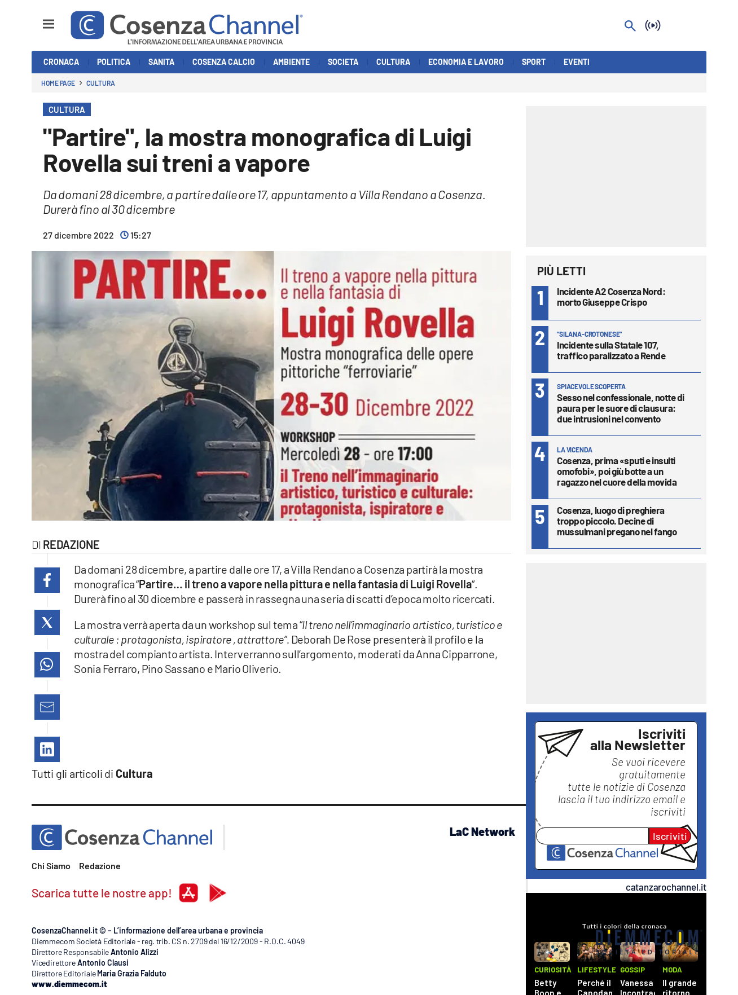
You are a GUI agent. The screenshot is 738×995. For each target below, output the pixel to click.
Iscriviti (670, 836)
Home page (58, 83)
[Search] (630, 26)
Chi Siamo (51, 865)
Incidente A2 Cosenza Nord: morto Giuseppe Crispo (611, 296)
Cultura (100, 83)
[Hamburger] (38, 18)
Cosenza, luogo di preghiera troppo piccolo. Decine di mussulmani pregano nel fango (616, 520)
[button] (47, 580)
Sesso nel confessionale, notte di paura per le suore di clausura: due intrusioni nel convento (620, 407)
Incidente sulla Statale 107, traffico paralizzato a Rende (611, 350)
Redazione (100, 865)
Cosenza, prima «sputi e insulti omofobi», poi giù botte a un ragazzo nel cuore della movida (616, 471)
